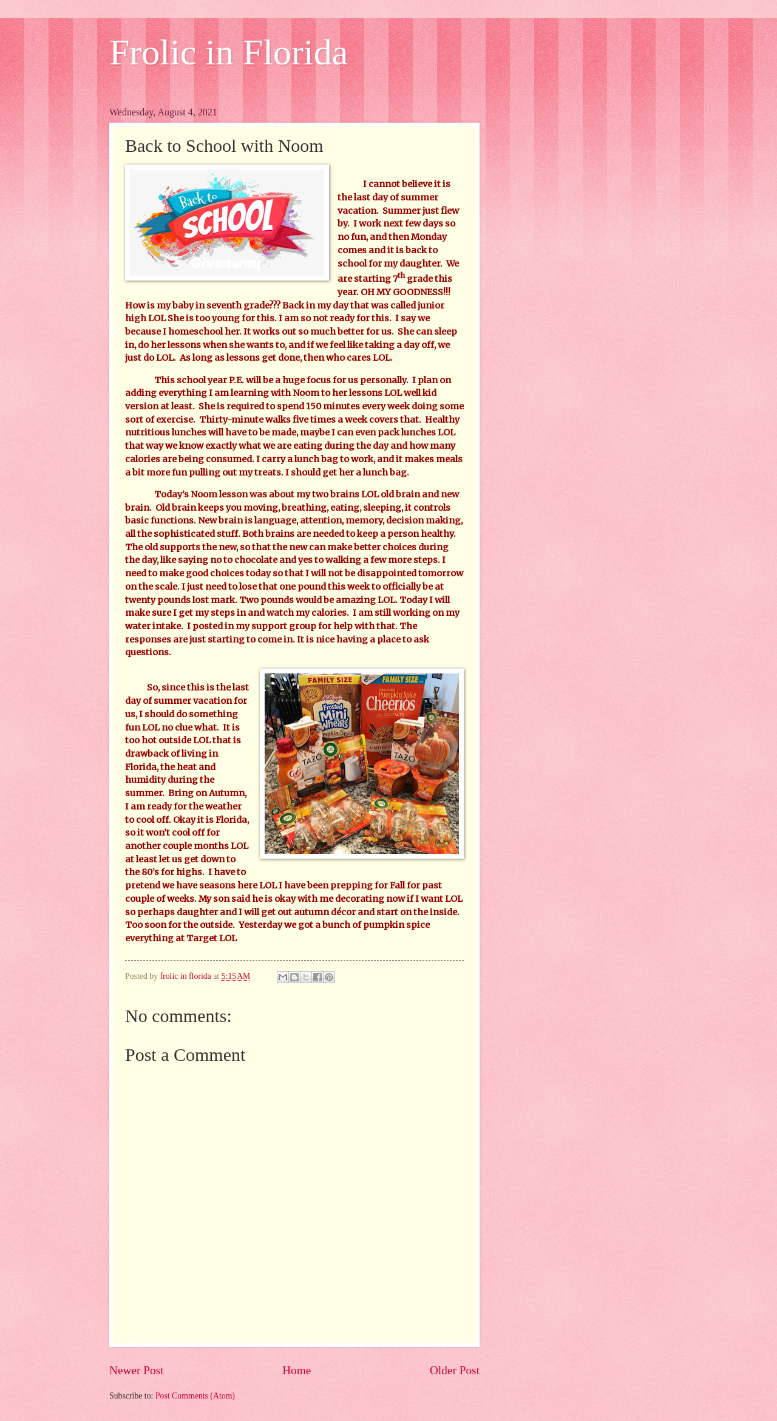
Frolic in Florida (228, 52)
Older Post (455, 1370)
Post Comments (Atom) (195, 1395)
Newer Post (136, 1370)
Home (296, 1370)
